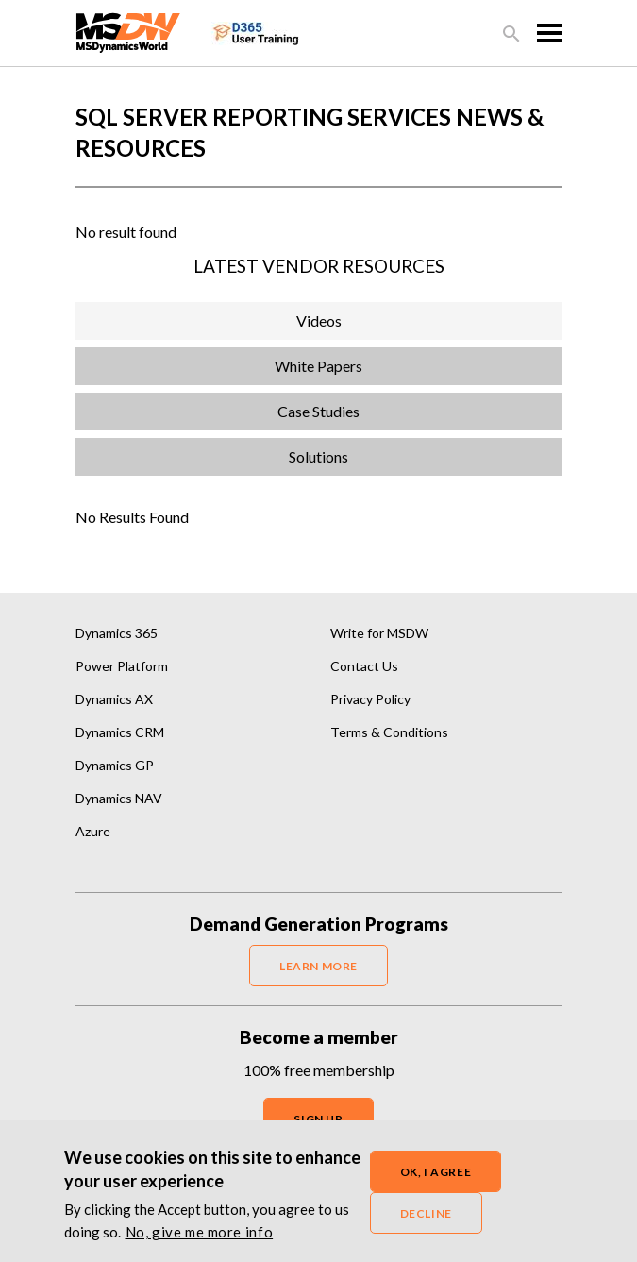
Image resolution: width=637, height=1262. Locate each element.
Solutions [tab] (318, 456)
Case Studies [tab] (318, 411)
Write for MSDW (379, 633)
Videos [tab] (319, 320)
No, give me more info (200, 1240)
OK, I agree (436, 1180)
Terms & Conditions (389, 732)
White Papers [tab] (318, 366)
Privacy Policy (370, 699)
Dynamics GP (114, 765)
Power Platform (121, 666)
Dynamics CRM (119, 732)
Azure (92, 831)
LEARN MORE (318, 966)
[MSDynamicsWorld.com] (128, 31)
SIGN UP (318, 1119)
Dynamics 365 (116, 633)
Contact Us (364, 666)
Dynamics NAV (118, 798)
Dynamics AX (114, 699)
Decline (426, 1222)
